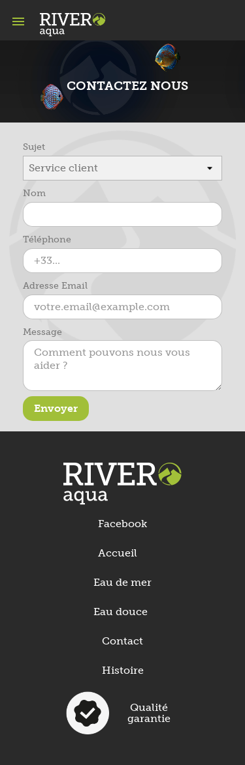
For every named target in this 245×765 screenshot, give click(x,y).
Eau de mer (122, 582)
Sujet (34, 146)
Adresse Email (55, 285)
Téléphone (47, 239)
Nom (34, 193)
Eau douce (120, 611)
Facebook (122, 523)
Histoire (123, 670)
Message (42, 332)
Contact (122, 641)
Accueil (117, 553)
